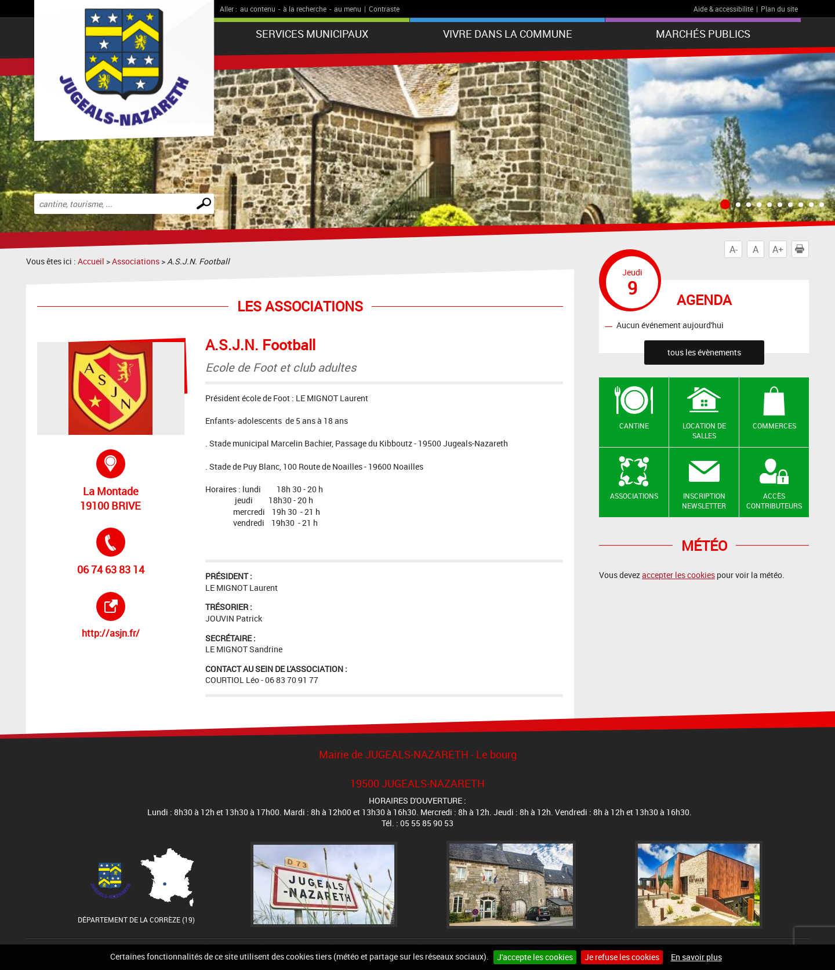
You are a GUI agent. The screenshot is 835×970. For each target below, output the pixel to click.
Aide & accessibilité (723, 8)
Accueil (91, 261)
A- (733, 249)
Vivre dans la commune (507, 34)
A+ (777, 249)
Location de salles (704, 430)
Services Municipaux (312, 34)
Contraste (384, 8)
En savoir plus (696, 956)
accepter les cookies (678, 574)
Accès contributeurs (774, 500)
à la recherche (304, 8)
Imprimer (802, 249)
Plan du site (779, 8)
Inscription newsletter (704, 500)
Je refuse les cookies (621, 956)
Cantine (634, 425)
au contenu (257, 8)
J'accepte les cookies (535, 956)
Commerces (774, 425)
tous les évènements (704, 352)
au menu (347, 8)
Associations (135, 261)
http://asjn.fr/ (131, 616)
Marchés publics (703, 34)
